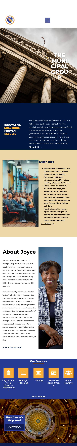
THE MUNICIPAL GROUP (59, 66)
